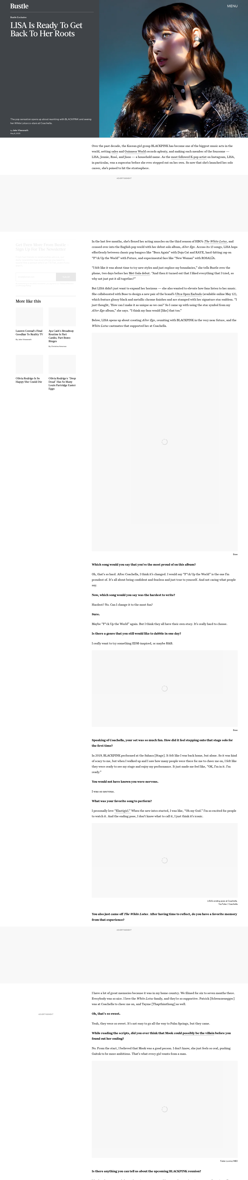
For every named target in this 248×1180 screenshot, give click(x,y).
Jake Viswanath (20, 130)
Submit (66, 279)
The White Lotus (215, 241)
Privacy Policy (25, 289)
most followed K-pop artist (189, 157)
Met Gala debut (139, 273)
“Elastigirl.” (122, 811)
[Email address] (36, 280)
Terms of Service (67, 287)
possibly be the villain (198, 1033)
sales (114, 151)
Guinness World (135, 151)
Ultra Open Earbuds (188, 294)
